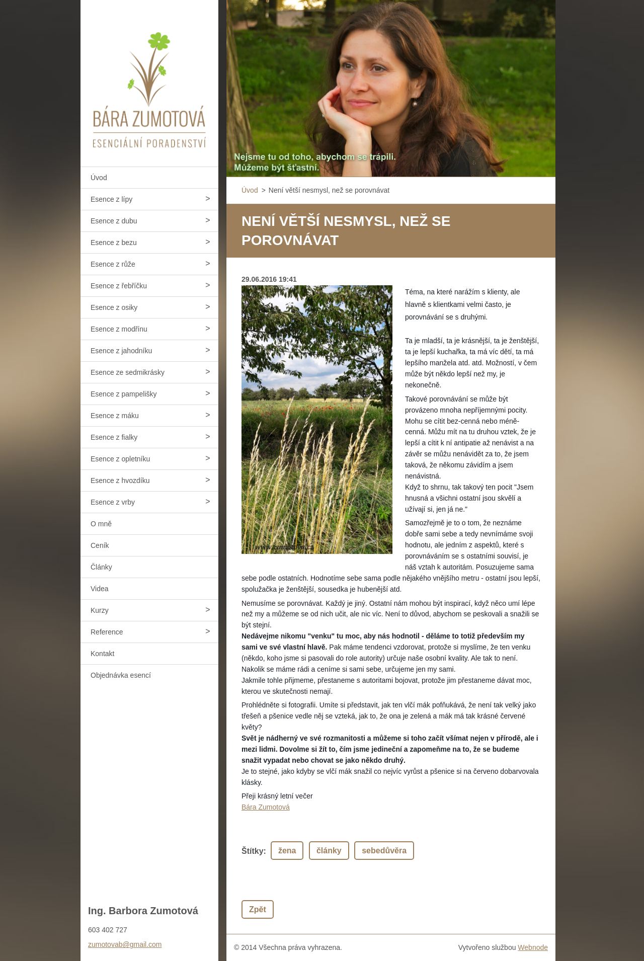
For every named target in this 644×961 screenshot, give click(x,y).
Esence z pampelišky (124, 394)
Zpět (257, 909)
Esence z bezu (114, 242)
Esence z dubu (114, 221)
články (329, 850)
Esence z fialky (114, 437)
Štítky (253, 851)
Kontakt (102, 654)
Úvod (99, 178)
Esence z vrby (113, 502)
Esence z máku (115, 416)
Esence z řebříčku (119, 286)
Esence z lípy (111, 199)
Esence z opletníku (120, 459)
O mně (101, 524)
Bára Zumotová (266, 807)
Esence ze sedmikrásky (128, 372)
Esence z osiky (114, 307)
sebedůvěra (384, 850)
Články (101, 567)
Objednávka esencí (121, 675)
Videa (100, 589)
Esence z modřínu (119, 329)
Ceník (100, 545)
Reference (107, 632)
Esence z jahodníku (121, 351)
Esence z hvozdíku (120, 480)
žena (287, 850)
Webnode (533, 947)
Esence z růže (113, 264)
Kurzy (100, 610)
